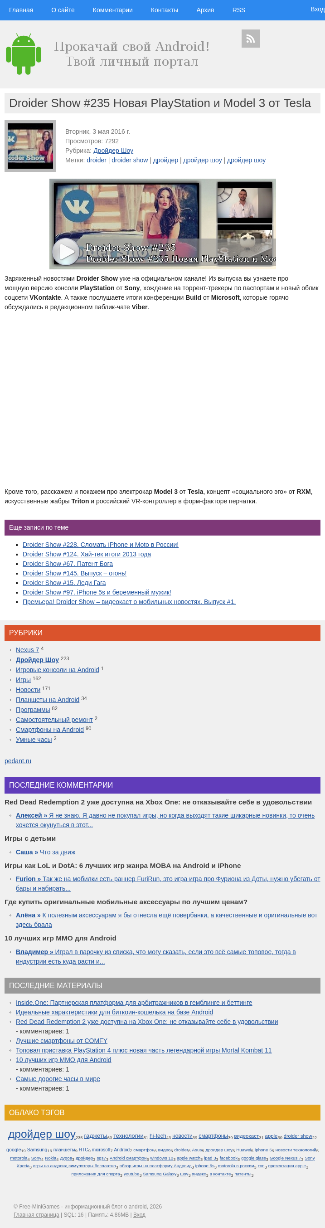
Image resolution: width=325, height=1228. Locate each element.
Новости (28, 689)
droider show (130, 160)
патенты (242, 1173)
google (13, 1149)
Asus (197, 1149)
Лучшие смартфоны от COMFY (61, 1040)
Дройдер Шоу (113, 150)
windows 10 (162, 1157)
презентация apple (287, 1165)
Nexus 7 (27, 649)
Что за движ (45, 852)
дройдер (165, 160)
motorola (18, 1157)
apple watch (188, 1157)
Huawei (243, 1149)
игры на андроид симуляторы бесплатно (74, 1165)
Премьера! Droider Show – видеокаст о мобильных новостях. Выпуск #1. (129, 601)
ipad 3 (210, 1157)
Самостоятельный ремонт (54, 719)
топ (261, 1165)
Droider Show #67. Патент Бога (68, 563)
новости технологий (296, 1149)
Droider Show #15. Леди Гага (64, 582)
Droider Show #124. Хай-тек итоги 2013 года (87, 554)
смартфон (143, 1149)
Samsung (37, 1149)
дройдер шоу (203, 160)
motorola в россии (236, 1165)
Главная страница (36, 1215)
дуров (66, 1157)
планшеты (64, 1149)
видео (164, 1149)
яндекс (199, 1173)
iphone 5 (263, 1149)
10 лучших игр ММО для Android (64, 1059)
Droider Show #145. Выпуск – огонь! (74, 573)
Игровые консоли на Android (57, 669)
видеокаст (246, 1136)
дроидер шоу (219, 1149)
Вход (317, 9)
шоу (184, 1173)
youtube (131, 1173)
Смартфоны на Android (50, 729)
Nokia (50, 1157)
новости (182, 1136)
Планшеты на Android (47, 699)
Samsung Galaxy (160, 1173)
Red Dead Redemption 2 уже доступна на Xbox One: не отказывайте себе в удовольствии (147, 1021)
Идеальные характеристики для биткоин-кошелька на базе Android (114, 1012)
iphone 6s (204, 1165)
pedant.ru (18, 761)
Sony (36, 1157)
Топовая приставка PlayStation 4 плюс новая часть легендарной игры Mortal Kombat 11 (144, 1050)
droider (97, 160)
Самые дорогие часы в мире (58, 1078)
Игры (23, 679)
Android (122, 1149)
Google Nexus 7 (285, 1157)
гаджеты (95, 1135)
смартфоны (213, 1136)
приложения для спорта (95, 1173)
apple (271, 1136)
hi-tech (158, 1136)
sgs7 (101, 1157)
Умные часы (34, 739)
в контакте (220, 1173)
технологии (128, 1135)
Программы (33, 709)
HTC (83, 1149)
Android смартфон (128, 1157)
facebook (229, 1157)
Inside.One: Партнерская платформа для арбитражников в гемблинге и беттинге (134, 1002)
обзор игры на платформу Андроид (156, 1165)
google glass (253, 1157)
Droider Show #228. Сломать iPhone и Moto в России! (101, 544)
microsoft (101, 1149)
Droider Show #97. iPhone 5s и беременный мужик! (97, 592)
